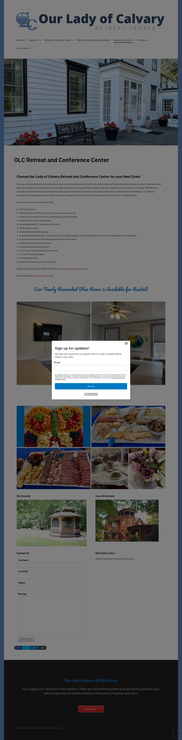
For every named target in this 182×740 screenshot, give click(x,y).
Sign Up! (91, 386)
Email (57, 363)
